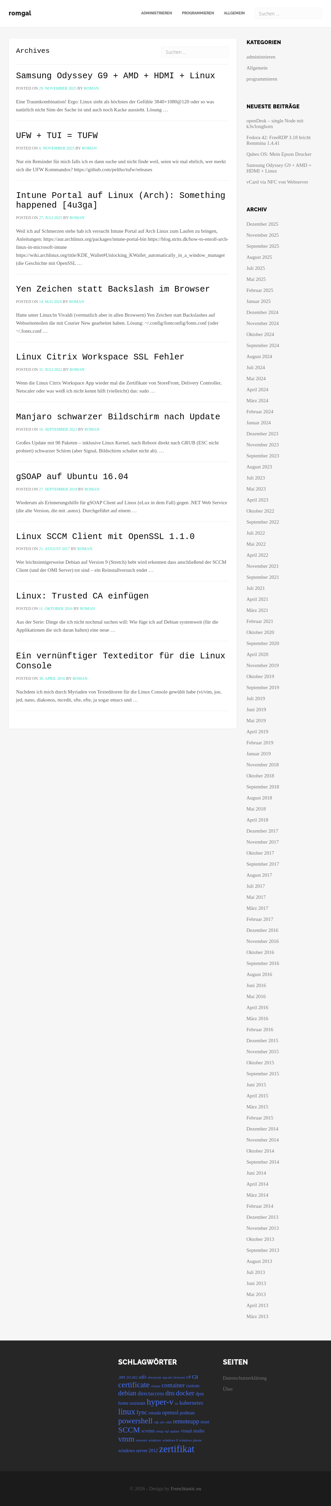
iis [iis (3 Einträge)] (176, 1403)
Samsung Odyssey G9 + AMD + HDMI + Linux (115, 76)
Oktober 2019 (260, 676)
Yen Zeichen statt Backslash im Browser (113, 289)
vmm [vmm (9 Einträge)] (126, 1438)
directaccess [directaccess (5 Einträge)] (150, 1393)
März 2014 (257, 1195)
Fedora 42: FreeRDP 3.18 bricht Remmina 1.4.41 (279, 140)
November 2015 (263, 1051)
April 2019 (257, 731)
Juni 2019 (256, 709)
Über (228, 1389)
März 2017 (257, 908)
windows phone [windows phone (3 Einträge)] (190, 1440)
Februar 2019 (260, 742)
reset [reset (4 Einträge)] (205, 1421)
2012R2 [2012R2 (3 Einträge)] (132, 1377)
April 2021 (257, 599)
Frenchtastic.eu (186, 1488)
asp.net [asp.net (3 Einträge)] (167, 1377)
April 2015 (257, 1095)
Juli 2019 (256, 698)
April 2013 (257, 1305)
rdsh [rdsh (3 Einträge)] (169, 1422)
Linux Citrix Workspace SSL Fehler (100, 357)
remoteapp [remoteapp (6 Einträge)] (186, 1421)
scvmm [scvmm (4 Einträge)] (147, 1430)
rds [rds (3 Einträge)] (162, 1422)
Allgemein (234, 13)
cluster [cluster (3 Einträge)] (155, 1386)
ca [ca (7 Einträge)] (195, 1376)
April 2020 (257, 654)
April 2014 (257, 1184)
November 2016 (263, 941)
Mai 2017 (256, 897)
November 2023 (263, 444)
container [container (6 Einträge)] (173, 1385)
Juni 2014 (256, 1173)
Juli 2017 (256, 886)
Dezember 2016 (262, 930)
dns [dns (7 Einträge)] (170, 1393)
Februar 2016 (260, 1029)
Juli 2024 (256, 367)
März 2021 (257, 610)
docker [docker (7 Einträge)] (185, 1393)
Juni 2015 (256, 1084)
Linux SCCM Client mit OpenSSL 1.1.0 (105, 536)
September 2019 (263, 687)
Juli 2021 (256, 588)
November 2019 (263, 665)
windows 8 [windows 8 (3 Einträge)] (170, 1440)
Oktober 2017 (260, 853)
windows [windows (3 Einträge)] (154, 1440)
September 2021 (263, 577)
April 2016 (257, 1007)
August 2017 (259, 875)
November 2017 (263, 842)
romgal (20, 13)
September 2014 (263, 1162)
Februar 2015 (260, 1117)
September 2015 (263, 1073)
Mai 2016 (256, 996)
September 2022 (263, 522)
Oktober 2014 (260, 1151)
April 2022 (257, 555)
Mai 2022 (256, 544)
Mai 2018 (256, 809)
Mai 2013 (256, 1294)
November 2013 (263, 1228)
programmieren (198, 13)
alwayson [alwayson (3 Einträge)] (154, 1377)
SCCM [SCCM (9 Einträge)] (129, 1429)
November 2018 (263, 764)
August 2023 (259, 466)
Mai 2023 (256, 489)
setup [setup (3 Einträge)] (159, 1431)
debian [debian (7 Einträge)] (127, 1393)
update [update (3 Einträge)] (175, 1431)
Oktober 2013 (260, 1239)
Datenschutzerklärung (245, 1378)
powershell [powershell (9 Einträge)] (135, 1420)
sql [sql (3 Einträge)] (167, 1431)
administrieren (156, 13)
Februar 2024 (260, 411)
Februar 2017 (260, 919)
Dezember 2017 (262, 831)
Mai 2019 (256, 720)
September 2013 (263, 1250)
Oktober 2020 (260, 632)
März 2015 (257, 1106)
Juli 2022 (256, 533)
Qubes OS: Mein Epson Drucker (279, 154)
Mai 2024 (256, 378)
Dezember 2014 (262, 1129)
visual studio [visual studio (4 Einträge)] (193, 1430)
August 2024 (259, 356)
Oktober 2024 (260, 334)
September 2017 (263, 864)
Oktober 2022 (260, 511)
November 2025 (263, 235)
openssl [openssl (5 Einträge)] (170, 1412)
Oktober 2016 (260, 952)
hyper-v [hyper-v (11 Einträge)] (160, 1402)
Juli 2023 (256, 477)
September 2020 (263, 643)
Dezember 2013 (262, 1217)
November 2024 (263, 323)
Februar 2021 (260, 621)
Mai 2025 (256, 279)
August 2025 (259, 257)
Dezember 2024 (262, 312)
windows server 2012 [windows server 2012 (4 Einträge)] (138, 1450)
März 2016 (257, 1018)
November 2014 (263, 1140)
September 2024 (263, 345)
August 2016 (259, 974)
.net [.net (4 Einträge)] (121, 1377)
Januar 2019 (259, 753)
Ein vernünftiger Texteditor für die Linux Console (120, 661)
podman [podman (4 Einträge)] (187, 1412)
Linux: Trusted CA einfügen (82, 596)
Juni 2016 (256, 985)
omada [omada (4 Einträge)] (154, 1412)
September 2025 (263, 246)
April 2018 (257, 820)
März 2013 (257, 1316)
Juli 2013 (256, 1272)
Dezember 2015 (262, 1040)
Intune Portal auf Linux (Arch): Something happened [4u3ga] (120, 200)
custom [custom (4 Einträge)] (193, 1385)
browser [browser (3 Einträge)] (179, 1377)
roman (91, 88)
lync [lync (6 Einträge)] (141, 1412)
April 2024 (257, 389)
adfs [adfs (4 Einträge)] (142, 1377)
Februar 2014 (260, 1206)
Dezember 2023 (262, 433)
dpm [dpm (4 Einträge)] (200, 1393)
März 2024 (257, 400)
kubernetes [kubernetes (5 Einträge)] (191, 1403)
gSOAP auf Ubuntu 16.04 (72, 476)
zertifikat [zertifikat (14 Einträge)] (177, 1448)
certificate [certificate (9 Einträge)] (133, 1384)
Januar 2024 (259, 422)
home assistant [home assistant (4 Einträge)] (131, 1403)
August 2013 (259, 1261)
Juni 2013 (256, 1283)
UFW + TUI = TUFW (57, 135)
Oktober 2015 (260, 1062)
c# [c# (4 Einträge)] (189, 1377)
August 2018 (259, 797)
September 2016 (263, 963)
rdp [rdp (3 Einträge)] (156, 1422)
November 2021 (263, 566)
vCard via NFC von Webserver (277, 182)
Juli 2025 (256, 268)
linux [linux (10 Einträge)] (126, 1411)
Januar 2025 (259, 301)
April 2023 (257, 500)
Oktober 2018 (260, 775)
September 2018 (263, 786)
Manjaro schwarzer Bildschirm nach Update (118, 417)
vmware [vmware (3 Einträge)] (141, 1440)
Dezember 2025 (262, 224)
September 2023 (263, 455)
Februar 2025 (260, 290)
